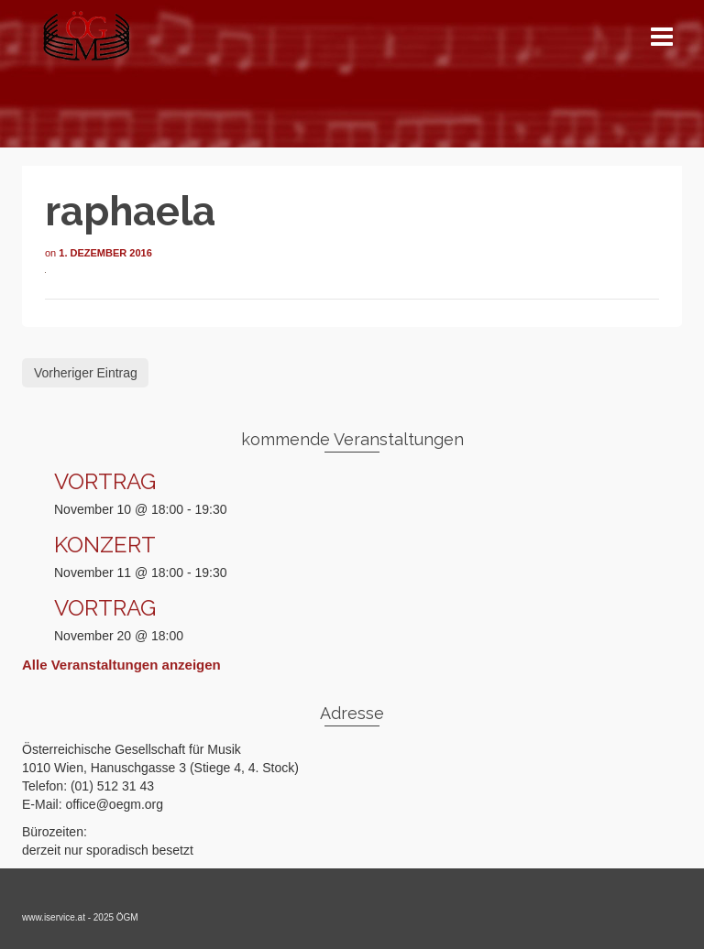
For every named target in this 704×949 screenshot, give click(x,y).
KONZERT (105, 544)
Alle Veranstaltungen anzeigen (121, 664)
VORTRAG (105, 481)
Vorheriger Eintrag (86, 372)
